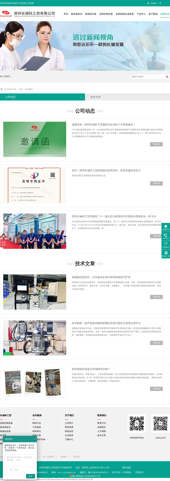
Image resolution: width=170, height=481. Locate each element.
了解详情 (156, 144)
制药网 (76, 457)
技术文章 (96, 97)
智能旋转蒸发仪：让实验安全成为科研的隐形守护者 (101, 277)
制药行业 (36, 423)
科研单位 (36, 431)
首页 (21, 89)
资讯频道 (29, 89)
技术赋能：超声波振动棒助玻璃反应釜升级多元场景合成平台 (106, 323)
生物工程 (36, 435)
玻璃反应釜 (5, 431)
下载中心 (69, 439)
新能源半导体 (38, 439)
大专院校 (36, 427)
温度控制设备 (6, 423)
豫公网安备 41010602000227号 (85, 476)
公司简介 (69, 423)
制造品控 (69, 431)
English (154, 3)
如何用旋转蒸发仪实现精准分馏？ (91, 369)
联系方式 (101, 423)
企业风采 (69, 435)
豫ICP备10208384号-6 (98, 472)
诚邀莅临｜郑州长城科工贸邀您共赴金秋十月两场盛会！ (104, 124)
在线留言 (101, 427)
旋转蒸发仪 (5, 427)
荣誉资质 (69, 427)
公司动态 (10, 97)
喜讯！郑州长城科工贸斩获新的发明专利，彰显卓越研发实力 (106, 170)
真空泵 (3, 435)
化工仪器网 (48, 457)
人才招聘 (101, 431)
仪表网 (63, 457)
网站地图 (126, 467)
